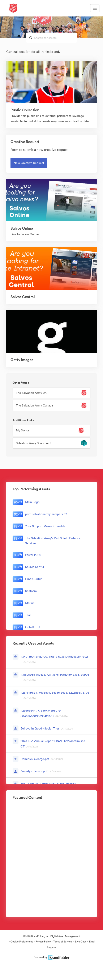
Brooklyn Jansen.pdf (34, 771)
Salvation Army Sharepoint (33, 443)
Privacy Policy (43, 941)
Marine (30, 603)
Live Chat (80, 941)
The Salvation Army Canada (34, 405)
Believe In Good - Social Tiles (40, 728)
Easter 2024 (33, 555)
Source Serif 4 (34, 567)
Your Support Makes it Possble (45, 526)
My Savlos (22, 430)
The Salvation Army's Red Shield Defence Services (53, 540)
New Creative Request (29, 163)
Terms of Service (62, 941)
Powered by (51, 957)
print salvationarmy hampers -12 (46, 514)
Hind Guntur (33, 579)
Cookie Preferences (21, 941)
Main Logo (32, 502)
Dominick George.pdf (35, 759)
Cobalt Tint (32, 627)
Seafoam (31, 591)
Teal (28, 615)
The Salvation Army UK (31, 393)
